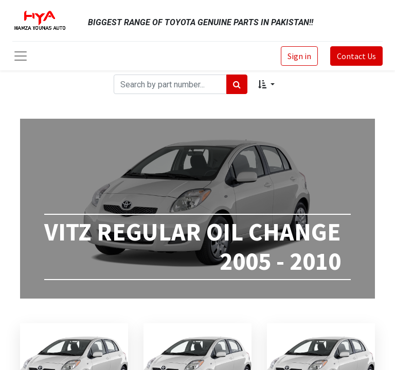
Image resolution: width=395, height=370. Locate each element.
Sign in (299, 56)
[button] (266, 84)
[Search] (236, 84)
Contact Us (356, 56)
